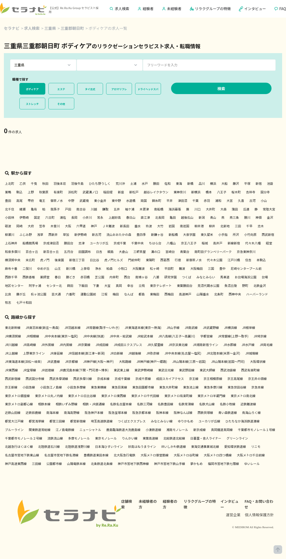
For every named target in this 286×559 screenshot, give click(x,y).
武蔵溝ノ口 (90, 192)
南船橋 (158, 209)
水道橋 (130, 200)
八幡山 (171, 243)
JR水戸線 (247, 344)
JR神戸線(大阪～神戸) (98, 361)
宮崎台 (170, 251)
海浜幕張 (174, 209)
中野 (71, 200)
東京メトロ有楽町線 (178, 395)
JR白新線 (116, 353)
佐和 (167, 183)
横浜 (213, 183)
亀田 (173, 217)
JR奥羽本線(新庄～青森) (42, 327)
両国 (144, 200)
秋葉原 (43, 192)
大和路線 (125, 361)
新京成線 (199, 429)
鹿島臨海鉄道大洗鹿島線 (123, 429)
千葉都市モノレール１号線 (256, 429)
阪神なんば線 (183, 412)
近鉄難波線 (248, 404)
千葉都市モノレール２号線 (23, 438)
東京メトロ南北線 (243, 395)
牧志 (8, 302)
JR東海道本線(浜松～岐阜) (23, 361)
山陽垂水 (202, 294)
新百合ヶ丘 (51, 251)
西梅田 (169, 294)
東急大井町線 (168, 387)
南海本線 (52, 412)
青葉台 (184, 251)
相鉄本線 (44, 404)
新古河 (96, 234)
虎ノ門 (44, 260)
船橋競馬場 (30, 243)
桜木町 (236, 192)
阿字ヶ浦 (35, 285)
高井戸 (217, 243)
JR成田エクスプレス (128, 344)
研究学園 (170, 277)
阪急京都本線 (141, 412)
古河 (252, 200)
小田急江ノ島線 (51, 387)
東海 (179, 183)
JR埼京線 (260, 336)
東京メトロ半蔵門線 (211, 395)
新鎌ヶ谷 (157, 234)
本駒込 (261, 260)
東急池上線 (191, 387)
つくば (186, 277)
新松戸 (133, 192)
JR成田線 (102, 344)
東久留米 (207, 234)
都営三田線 (57, 421)
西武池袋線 (228, 370)
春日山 (130, 217)
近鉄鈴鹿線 (33, 412)
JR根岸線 (248, 327)
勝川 (247, 217)
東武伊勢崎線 (143, 370)
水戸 (145, 183)
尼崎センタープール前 (246, 268)
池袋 (270, 183)
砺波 (8, 226)
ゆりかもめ (185, 421)
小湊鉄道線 (153, 429)
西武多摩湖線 (58, 378)
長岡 (74, 217)
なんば (128, 294)
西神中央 (235, 294)
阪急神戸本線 (94, 412)
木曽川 (55, 226)
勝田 (156, 183)
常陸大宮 (269, 209)
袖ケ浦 (129, 209)
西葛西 (165, 260)
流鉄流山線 (55, 438)
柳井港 (199, 226)
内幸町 (114, 277)
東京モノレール (106, 438)
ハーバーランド (257, 294)
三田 (238, 226)
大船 (224, 183)
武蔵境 (84, 200)
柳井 (212, 226)
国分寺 (265, 192)
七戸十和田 (24, 302)
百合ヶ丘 (32, 251)
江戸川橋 (234, 260)
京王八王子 (188, 243)
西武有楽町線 (250, 370)
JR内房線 (65, 344)
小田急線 (29, 387)
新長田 (124, 226)
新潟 (202, 217)
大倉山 (123, 251)
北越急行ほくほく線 (19, 446)
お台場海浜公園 (245, 277)
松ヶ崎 (154, 268)
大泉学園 (189, 234)
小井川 (87, 217)
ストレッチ (32, 104)
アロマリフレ (119, 89)
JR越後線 (134, 353)
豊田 (8, 200)
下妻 (96, 285)
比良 (8, 294)
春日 (58, 277)
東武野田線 (186, 370)
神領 (258, 217)
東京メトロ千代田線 (145, 395)
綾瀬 (22, 209)
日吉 (99, 251)
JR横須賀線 (13, 336)
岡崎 (19, 226)
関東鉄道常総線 (39, 429)
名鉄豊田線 (165, 404)
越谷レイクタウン (156, 192)
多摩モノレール (79, 438)
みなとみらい (205, 277)
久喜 (241, 200)
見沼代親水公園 (208, 285)
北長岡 (159, 217)
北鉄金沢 (259, 285)
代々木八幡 (253, 243)
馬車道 (225, 277)
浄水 (98, 268)
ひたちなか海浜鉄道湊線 (242, 421)
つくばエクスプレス (132, 421)
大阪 (68, 226)
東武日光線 (166, 370)
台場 (265, 277)
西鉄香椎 (29, 277)
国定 (37, 217)
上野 (31, 192)
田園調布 (84, 251)
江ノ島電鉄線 (65, 429)
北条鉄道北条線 (102, 463)
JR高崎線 (29, 344)
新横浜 (195, 192)
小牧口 (122, 268)
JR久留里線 (155, 344)
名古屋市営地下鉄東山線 (22, 455)
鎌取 (105, 209)
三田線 (36, 463)
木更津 (144, 209)
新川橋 (70, 268)
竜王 (42, 200)
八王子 (221, 192)
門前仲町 (134, 260)
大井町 (210, 209)
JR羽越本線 (72, 327)
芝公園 (99, 277)
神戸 (94, 226)
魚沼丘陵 (230, 285)
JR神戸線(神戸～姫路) (151, 361)
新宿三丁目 (77, 260)
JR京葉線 (83, 344)
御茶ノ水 (56, 200)
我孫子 (55, 209)
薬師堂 (44, 277)
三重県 (50, 28)
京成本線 (103, 378)
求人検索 (32, 28)
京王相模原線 (213, 378)
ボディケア (32, 89)
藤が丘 (21, 294)
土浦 (133, 183)
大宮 (229, 200)
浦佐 (63, 217)
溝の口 (155, 251)
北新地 (225, 226)
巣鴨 (8, 192)
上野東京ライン (34, 353)
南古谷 (81, 209)
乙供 (22, 183)
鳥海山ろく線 (251, 412)
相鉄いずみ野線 (66, 404)
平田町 (169, 268)
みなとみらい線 (162, 421)
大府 (31, 226)
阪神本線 (162, 412)
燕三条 (234, 217)
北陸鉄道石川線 (49, 446)
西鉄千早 (11, 277)
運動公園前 (88, 294)
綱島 (110, 251)
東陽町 (150, 260)
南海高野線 (71, 412)
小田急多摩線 (76, 387)
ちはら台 (155, 243)
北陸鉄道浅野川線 (77, 446)
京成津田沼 (51, 243)
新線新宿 (234, 243)
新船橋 (173, 234)
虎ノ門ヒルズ (113, 260)
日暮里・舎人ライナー (205, 438)
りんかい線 (129, 438)
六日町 (50, 217)
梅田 (116, 294)
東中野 (116, 200)
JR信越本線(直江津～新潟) (86, 353)
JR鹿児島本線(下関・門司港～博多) (83, 370)
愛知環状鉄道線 (235, 446)
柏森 (109, 268)
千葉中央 (137, 243)
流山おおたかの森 (118, 234)
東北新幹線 (12, 327)
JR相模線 (32, 336)
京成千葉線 (122, 378)
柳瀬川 (9, 234)
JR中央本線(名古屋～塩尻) (182, 353)
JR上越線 (11, 353)
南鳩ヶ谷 (141, 277)
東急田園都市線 (143, 387)
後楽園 (59, 260)
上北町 (9, 183)
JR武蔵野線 (211, 327)
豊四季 (141, 234)
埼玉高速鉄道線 (102, 421)
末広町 (30, 260)
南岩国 (184, 226)
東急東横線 (98, 387)
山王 (58, 268)
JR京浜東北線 (178, 344)
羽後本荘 (60, 183)
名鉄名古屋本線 (121, 404)
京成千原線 (143, 378)
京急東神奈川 (246, 251)
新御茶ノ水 (194, 260)
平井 (169, 200)
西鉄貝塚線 (205, 412)
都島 (141, 294)
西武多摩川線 (82, 378)
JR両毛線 (266, 344)
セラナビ (11, 28)
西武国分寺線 (35, 378)
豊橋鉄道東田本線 (96, 455)
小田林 (9, 217)
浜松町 (72, 192)
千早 (249, 226)
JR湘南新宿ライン (205, 344)
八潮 (156, 277)
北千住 (9, 209)
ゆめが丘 (43, 268)
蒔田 (70, 285)
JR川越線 (11, 344)
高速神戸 (185, 294)
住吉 (248, 260)
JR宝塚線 (29, 370)
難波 (182, 268)
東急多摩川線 (213, 387)
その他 (61, 104)
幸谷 (130, 285)
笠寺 (42, 226)
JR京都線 (71, 361)
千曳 (34, 183)
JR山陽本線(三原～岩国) (189, 361)
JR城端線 (251, 353)
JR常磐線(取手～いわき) (102, 327)
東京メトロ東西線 (113, 395)
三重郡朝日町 (72, 28)
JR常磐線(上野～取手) (233, 336)
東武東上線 (121, 370)
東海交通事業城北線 (205, 446)
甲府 (31, 200)
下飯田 (83, 285)
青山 (213, 217)
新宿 (258, 183)
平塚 (247, 183)
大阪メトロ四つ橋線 (218, 455)
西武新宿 (268, 234)
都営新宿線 (78, 421)
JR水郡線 (229, 344)
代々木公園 (214, 260)
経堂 (269, 243)
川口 (197, 209)
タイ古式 (90, 89)
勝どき (70, 277)
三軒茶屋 (139, 251)
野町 (245, 285)
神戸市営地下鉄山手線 (169, 463)
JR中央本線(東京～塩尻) (61, 336)
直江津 (145, 217)
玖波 (149, 226)
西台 (127, 277)
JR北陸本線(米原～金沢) (223, 353)
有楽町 (58, 192)
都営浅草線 (36, 421)
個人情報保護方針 (259, 514)
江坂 (104, 294)
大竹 (160, 226)
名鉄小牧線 (227, 404)
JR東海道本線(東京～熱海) (142, 327)
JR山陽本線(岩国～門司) (228, 361)
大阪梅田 (196, 268)
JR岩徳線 (47, 370)
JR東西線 (11, 370)
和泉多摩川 (12, 251)
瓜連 (246, 209)
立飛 (141, 285)
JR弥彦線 (152, 353)
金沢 (270, 217)
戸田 (68, 209)
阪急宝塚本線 (117, 412)
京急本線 (257, 387)
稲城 (205, 243)
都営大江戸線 (14, 421)
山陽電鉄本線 (76, 463)
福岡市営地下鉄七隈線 (223, 463)
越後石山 (187, 217)
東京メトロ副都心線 (19, 404)
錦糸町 (156, 200)
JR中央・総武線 (120, 336)
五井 (117, 209)
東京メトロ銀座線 (17, 395)
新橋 (190, 183)
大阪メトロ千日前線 (251, 455)
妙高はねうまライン (142, 446)
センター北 (54, 285)
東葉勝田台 (184, 285)
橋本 (209, 192)
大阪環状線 (258, 361)
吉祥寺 (250, 192)
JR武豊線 (53, 361)
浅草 (40, 234)
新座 (121, 192)
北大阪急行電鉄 (124, 455)
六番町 (70, 294)
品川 (202, 183)
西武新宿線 (12, 378)
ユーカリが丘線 (209, 421)
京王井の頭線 (257, 378)
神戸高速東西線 (16, 463)
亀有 (34, 209)
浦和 (218, 200)
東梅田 (154, 294)
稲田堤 (108, 192)
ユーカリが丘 (99, 243)
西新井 (53, 234)
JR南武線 (191, 327)
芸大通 (56, 294)
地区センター (14, 285)
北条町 (218, 294)
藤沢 (236, 183)
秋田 (45, 183)
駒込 (19, 192)
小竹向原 (250, 234)
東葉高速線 (150, 438)
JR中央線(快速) (93, 336)
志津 (81, 243)
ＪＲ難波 (108, 226)
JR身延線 (56, 353)
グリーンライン (237, 438)
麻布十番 (11, 268)
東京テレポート (161, 285)
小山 (264, 200)
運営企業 (233, 514)
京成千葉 (120, 243)
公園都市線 (54, 463)
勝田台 (68, 243)
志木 (261, 226)
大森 (223, 209)
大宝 (107, 285)
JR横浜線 (230, 327)
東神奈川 (179, 192)
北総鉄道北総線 (174, 438)
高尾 (19, 200)
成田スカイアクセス (170, 378)
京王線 (194, 378)
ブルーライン (14, 429)
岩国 (171, 226)
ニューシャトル (90, 429)
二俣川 (27, 268)
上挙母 (85, 268)
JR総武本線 (145, 336)
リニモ (255, 446)
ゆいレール (252, 463)
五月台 (68, 251)
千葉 (195, 200)
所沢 (236, 234)
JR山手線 (173, 327)
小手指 (223, 234)
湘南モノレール (177, 429)
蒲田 (235, 209)
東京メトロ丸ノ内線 (49, 395)
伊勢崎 (24, 217)
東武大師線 (207, 370)
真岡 (119, 285)
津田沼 (182, 200)
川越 (94, 209)
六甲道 (81, 226)
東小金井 (100, 200)
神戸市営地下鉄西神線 (133, 463)
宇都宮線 (206, 336)
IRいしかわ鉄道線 (173, 446)
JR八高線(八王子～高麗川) (176, 336)
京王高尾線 (235, 378)
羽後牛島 (77, 183)
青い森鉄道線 (227, 412)
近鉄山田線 (12, 412)
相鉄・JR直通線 (94, 404)
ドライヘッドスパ (148, 89)
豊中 (222, 268)
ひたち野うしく (100, 183)
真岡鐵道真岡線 (222, 429)
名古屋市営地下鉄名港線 (61, 455)
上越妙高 (114, 217)
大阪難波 (138, 268)
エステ (61, 89)
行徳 (178, 260)
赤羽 (207, 200)
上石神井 (11, 243)
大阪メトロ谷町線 (186, 455)
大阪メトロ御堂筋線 (154, 455)
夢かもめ (196, 463)
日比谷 (94, 260)
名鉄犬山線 (207, 404)
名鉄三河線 (144, 404)
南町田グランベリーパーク (213, 251)
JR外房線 (47, 344)
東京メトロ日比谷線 (82, 395)
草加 (66, 234)
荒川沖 (120, 183)
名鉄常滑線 (186, 404)
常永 (100, 217)
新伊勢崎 (80, 234)
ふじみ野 (25, 234)
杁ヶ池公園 (38, 294)
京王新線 (11, 387)
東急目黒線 (119, 387)
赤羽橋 (85, 277)
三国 (211, 268)
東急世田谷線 (237, 387)
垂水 (137, 226)
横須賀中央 (12, 260)
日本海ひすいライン (109, 446)
